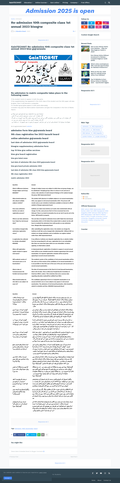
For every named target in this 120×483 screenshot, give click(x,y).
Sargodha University (95, 218)
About (99, 480)
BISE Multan (96, 129)
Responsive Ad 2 (43, 40)
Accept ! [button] (8, 478)
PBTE (87, 216)
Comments (87, 198)
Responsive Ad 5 (95, 104)
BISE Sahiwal (86, 133)
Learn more (18, 472)
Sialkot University (94, 220)
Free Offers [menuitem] (85, 2)
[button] (105, 2)
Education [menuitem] (28, 2)
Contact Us (107, 480)
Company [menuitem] (73, 2)
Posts (85, 197)
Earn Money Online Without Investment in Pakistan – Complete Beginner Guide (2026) (100, 58)
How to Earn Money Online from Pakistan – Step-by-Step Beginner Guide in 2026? (99, 49)
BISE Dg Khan (102, 213)
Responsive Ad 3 (43, 422)
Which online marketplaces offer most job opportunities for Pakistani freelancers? (100, 65)
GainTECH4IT (15, 2)
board (36, 428)
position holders (87, 136)
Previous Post (14, 456)
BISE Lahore (86, 129)
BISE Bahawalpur (86, 214)
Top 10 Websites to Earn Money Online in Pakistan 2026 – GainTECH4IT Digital (100, 81)
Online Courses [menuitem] (41, 2)
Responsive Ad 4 (60, 463)
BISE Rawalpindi (99, 211)
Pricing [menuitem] (65, 2)
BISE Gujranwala (27, 428)
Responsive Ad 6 (95, 175)
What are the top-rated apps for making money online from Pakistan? (98, 73)
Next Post (73, 456)
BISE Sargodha (97, 133)
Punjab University (96, 216)
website (29, 126)
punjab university (100, 136)
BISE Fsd (90, 211)
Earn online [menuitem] (54, 2)
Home (13, 18)
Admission (19, 18)
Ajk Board (96, 214)
